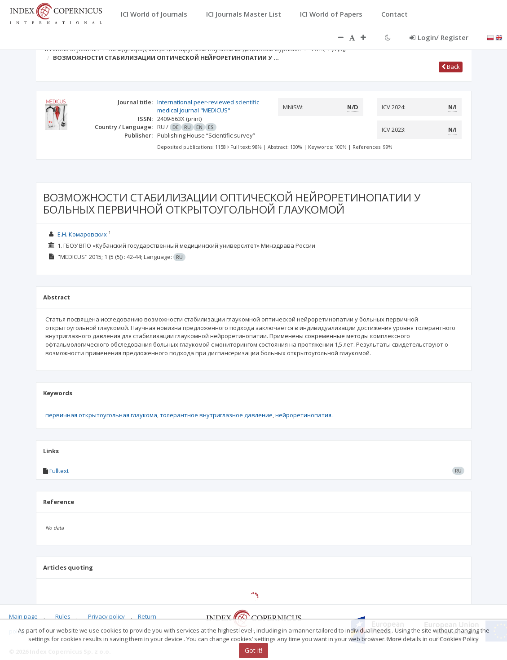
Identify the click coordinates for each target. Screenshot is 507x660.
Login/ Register (439, 37)
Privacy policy (106, 616)
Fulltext (59, 471)
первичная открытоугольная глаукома (101, 415)
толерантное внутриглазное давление (216, 415)
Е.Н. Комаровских (82, 234)
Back (450, 66)
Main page (23, 616)
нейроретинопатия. (304, 415)
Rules (63, 616)
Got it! (253, 650)
